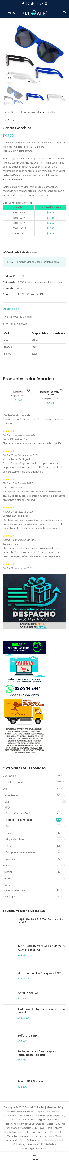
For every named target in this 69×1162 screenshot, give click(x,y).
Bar (7, 826)
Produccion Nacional (14, 889)
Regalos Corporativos (23, 111)
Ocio (8, 845)
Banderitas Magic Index (50, 393)
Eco (5, 788)
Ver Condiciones (12, 178)
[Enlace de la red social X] (27, 3)
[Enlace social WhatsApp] (41, 3)
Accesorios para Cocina (19, 813)
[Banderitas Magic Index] (51, 387)
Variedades (12, 858)
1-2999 (22, 282)
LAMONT (18, 391)
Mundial (7, 871)
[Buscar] (64, 12)
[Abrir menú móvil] (9, 12)
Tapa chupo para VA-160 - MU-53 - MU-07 (41, 920)
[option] (29, 82)
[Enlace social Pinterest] (32, 3)
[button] (6, 53)
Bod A (18, 287)
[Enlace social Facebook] (23, 3)
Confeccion (9, 775)
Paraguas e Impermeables (20, 852)
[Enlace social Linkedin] (37, 3)
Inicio (6, 111)
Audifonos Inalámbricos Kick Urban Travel (41, 1011)
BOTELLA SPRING (27, 993)
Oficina (7, 878)
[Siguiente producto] (14, 120)
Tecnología (9, 896)
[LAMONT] (18, 387)
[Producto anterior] (5, 120)
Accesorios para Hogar (19, 819)
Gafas (9, 832)
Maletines (8, 865)
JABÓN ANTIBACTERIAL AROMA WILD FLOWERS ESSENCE (41, 948)
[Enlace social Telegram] (46, 3)
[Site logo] (34, 12)
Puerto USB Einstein (30, 1081)
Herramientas (10, 795)
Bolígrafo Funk (27, 1035)
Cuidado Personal (13, 782)
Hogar (6, 801)
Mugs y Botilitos (15, 839)
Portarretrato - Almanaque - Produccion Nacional (36, 1053)
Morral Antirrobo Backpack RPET (39, 973)
